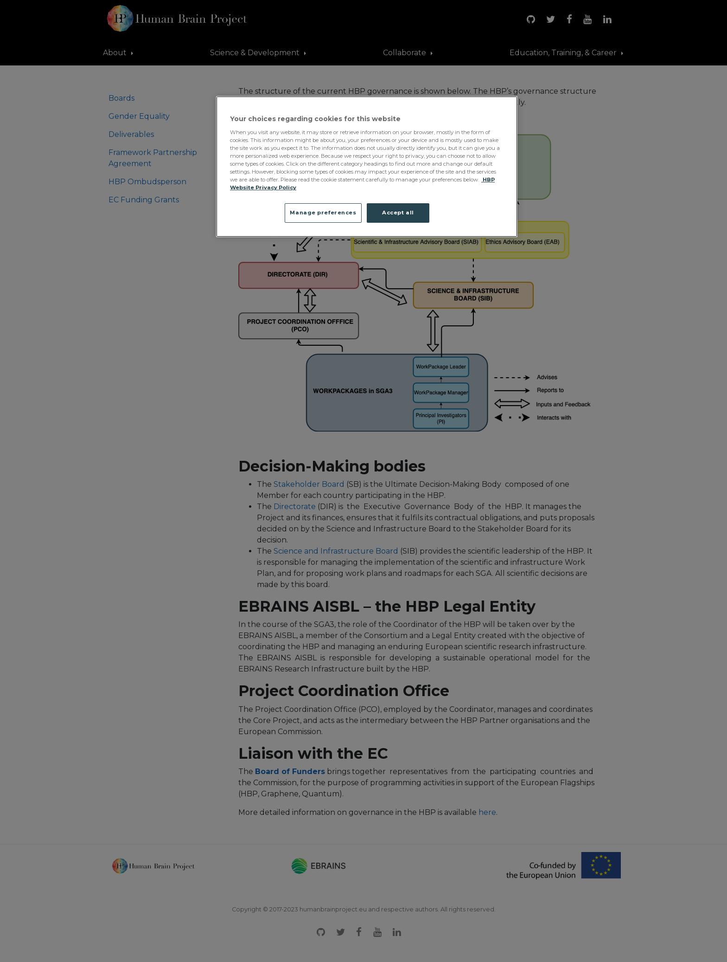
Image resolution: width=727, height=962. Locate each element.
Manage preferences (323, 212)
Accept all (398, 212)
